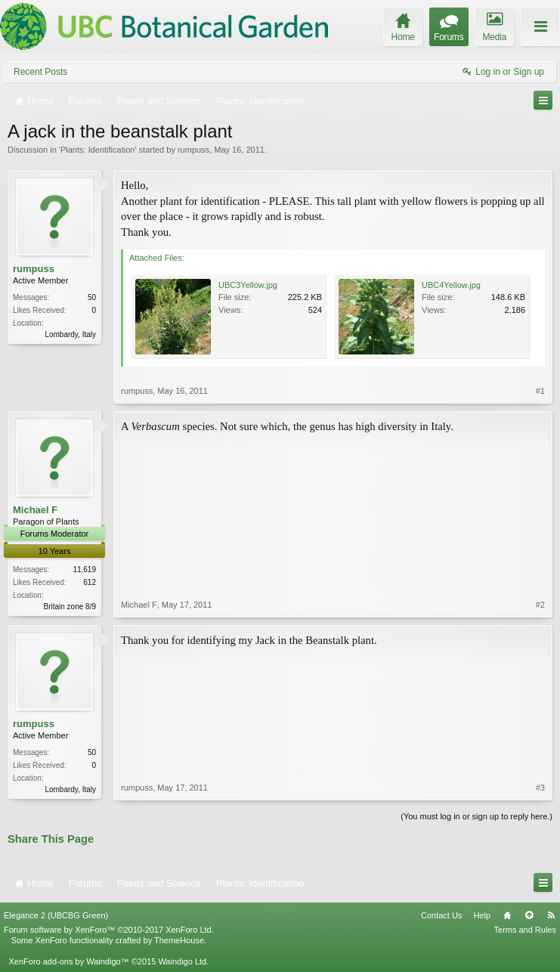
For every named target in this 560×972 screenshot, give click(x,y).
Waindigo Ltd (182, 961)
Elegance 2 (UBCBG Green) (56, 915)
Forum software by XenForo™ (109, 929)
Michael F (35, 509)
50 (92, 297)
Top (529, 915)
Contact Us (441, 915)
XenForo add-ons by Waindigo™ (68, 961)
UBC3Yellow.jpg (247, 284)
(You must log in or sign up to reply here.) (476, 816)
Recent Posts (40, 72)
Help (481, 915)
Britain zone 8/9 (70, 606)
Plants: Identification (97, 149)
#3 (540, 787)
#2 (540, 604)
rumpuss (193, 149)
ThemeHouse (179, 940)
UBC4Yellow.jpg (451, 284)
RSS (551, 915)
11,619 (84, 569)
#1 (540, 390)
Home (507, 915)
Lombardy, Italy (70, 334)
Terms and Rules (524, 929)
